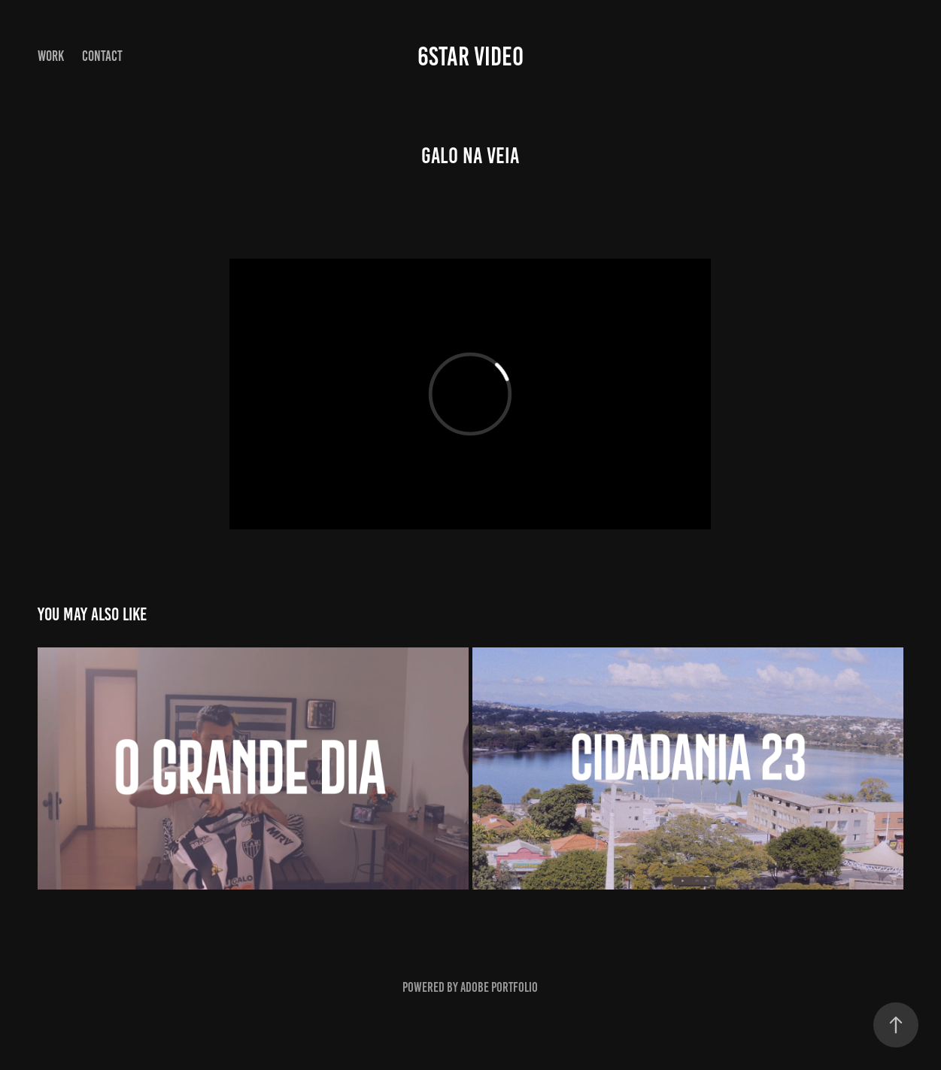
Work (51, 56)
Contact (102, 56)
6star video (470, 56)
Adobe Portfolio (499, 987)
